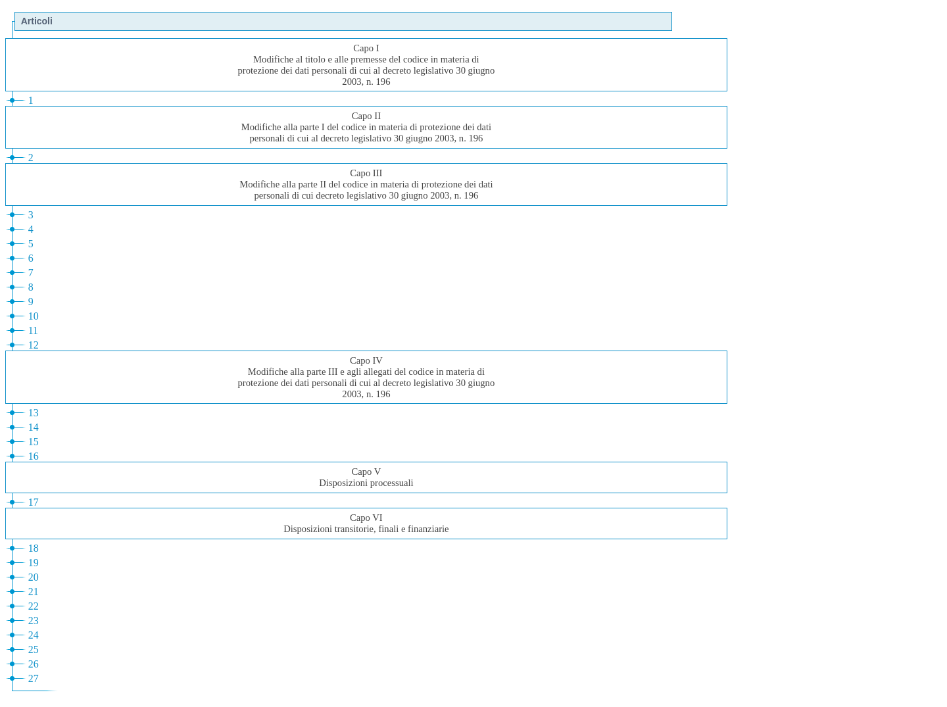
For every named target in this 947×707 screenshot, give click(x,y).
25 (33, 649)
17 (33, 502)
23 (33, 620)
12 (33, 345)
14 (33, 427)
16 (33, 456)
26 (33, 664)
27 (33, 678)
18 (33, 548)
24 (33, 635)
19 (33, 562)
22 (33, 606)
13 (33, 412)
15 (33, 441)
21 (33, 591)
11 (33, 330)
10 (33, 316)
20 (33, 577)
